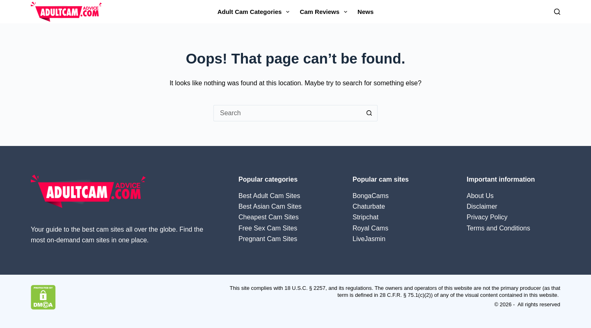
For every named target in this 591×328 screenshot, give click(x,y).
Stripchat (365, 217)
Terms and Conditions (498, 228)
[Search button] (369, 113)
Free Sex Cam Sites (267, 228)
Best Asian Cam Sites (270, 206)
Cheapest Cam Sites (268, 217)
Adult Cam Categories (255, 12)
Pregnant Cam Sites (267, 238)
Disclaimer (482, 206)
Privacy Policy (487, 217)
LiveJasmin (369, 238)
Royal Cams (370, 228)
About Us (480, 195)
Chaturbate (369, 206)
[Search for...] (287, 113)
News (365, 11)
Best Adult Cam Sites (269, 195)
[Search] (557, 12)
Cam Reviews (325, 12)
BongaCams (371, 195)
